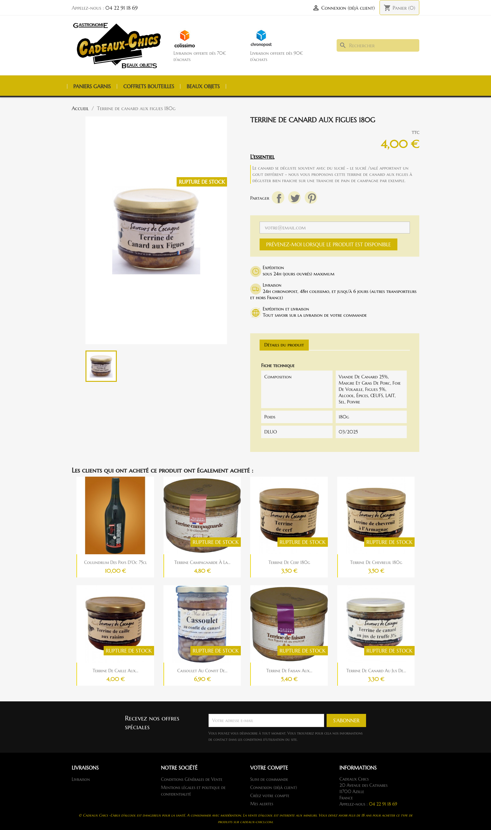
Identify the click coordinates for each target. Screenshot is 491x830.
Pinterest (311, 197)
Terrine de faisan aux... (289, 671)
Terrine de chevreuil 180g (376, 562)
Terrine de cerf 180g (289, 562)
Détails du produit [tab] (284, 345)
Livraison (81, 779)
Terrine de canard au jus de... (376, 671)
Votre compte (269, 768)
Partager (278, 197)
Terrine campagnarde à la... (202, 562)
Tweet (294, 197)
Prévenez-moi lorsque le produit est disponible (328, 244)
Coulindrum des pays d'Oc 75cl (115, 562)
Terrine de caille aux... (115, 671)
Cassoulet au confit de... (202, 671)
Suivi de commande (269, 779)
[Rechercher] (378, 45)
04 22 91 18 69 (122, 8)
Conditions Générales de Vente (191, 779)
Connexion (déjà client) (273, 787)
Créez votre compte (269, 795)
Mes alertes (261, 804)
